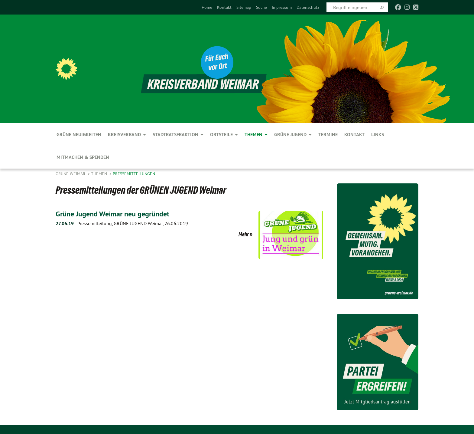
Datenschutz (308, 7)
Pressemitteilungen (134, 173)
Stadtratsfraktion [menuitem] (175, 134)
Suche (261, 7)
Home (207, 7)
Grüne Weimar (71, 173)
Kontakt (224, 7)
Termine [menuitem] (328, 134)
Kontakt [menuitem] (354, 134)
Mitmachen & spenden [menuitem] (83, 157)
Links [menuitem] (377, 134)
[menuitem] (207, 7)
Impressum (282, 7)
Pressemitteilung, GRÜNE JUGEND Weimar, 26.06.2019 (122, 223)
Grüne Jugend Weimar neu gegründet (112, 214)
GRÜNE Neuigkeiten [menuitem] (79, 134)
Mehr (244, 234)
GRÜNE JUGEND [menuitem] (290, 134)
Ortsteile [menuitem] (221, 134)
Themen (99, 173)
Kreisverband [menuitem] (124, 134)
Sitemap (243, 7)
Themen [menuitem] (253, 134)
